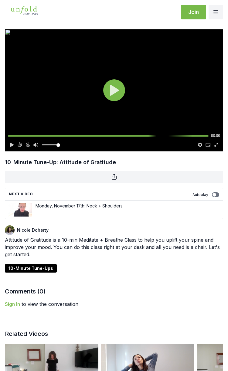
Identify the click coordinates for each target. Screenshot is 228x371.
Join (193, 12)
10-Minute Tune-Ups (31, 268)
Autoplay (205, 194)
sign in (12, 304)
